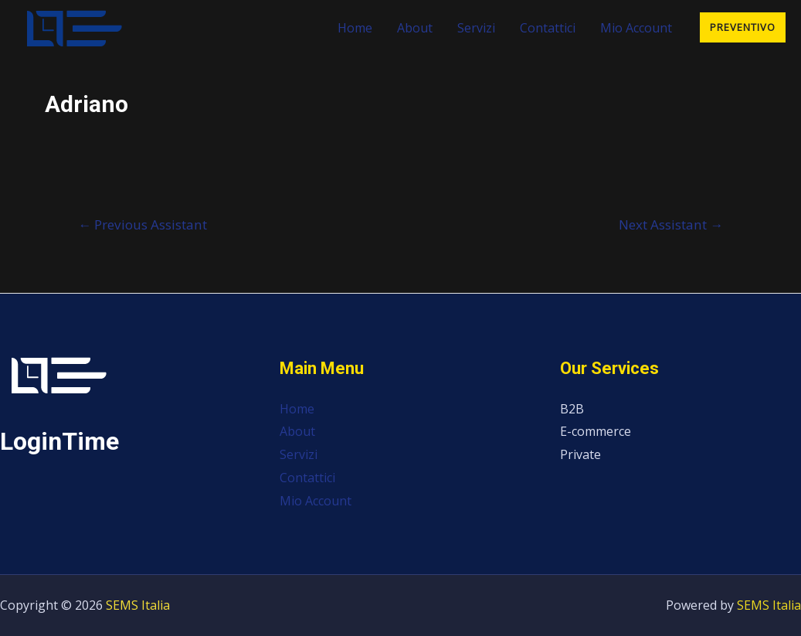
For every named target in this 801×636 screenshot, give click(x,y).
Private (580, 454)
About (415, 27)
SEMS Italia (138, 605)
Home (355, 27)
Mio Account (636, 27)
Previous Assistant (142, 224)
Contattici (547, 27)
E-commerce (595, 431)
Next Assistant (671, 224)
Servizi (476, 27)
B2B (572, 408)
